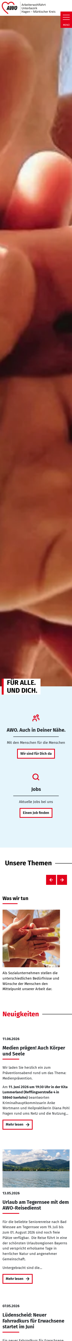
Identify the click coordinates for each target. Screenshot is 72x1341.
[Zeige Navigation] (66, 17)
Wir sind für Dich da (36, 753)
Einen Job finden (36, 813)
